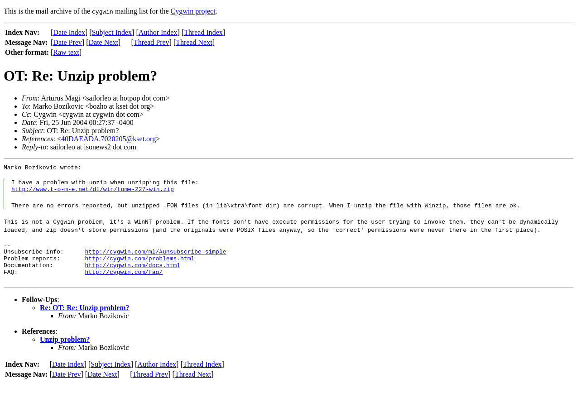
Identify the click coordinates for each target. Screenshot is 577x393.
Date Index (69, 32)
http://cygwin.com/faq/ (124, 281)
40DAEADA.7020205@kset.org (108, 139)
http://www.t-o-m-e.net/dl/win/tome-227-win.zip (92, 191)
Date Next (103, 42)
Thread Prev (151, 42)
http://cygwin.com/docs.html (132, 273)
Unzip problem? (65, 349)
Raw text (66, 52)
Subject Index (112, 32)
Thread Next (194, 42)
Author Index (158, 32)
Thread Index (203, 32)
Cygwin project (193, 11)
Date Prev (67, 42)
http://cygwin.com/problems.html (139, 265)
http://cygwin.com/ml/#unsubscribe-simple (155, 257)
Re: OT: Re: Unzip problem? (85, 317)
